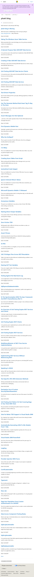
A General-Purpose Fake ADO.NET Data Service (16, 50)
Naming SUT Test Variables (9, 265)
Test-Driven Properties (8, 92)
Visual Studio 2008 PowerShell (10, 437)
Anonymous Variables (8, 201)
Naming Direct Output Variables (11, 212)
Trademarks (22, 573)
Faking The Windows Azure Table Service (14, 39)
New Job (4, 491)
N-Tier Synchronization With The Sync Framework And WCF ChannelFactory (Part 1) (17, 298)
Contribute (22, 571)
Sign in (31, 1)
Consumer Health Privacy (6, 573)
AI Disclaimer (3, 571)
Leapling (3, 448)
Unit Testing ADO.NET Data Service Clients (14, 71)
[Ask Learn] (29, 15)
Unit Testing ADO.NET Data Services (12, 82)
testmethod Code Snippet (9, 169)
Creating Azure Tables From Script (12, 158)
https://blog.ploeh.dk (5, 33)
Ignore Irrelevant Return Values (11, 180)
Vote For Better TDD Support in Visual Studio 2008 (17, 414)
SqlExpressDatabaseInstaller (10, 286)
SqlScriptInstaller (6, 535)
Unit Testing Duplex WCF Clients (11, 322)
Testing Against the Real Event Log (12, 276)
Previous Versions (11, 571)
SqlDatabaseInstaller (7, 546)
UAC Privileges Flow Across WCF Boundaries (15, 254)
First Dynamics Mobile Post (9, 126)
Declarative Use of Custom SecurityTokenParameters (9, 390)
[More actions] (32, 15)
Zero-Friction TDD (7, 222)
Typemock (4, 480)
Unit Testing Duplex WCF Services (12, 332)
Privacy (27, 571)
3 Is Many (4, 148)
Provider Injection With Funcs (10, 459)
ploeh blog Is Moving (7, 28)
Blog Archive (7, 14)
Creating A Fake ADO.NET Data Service (13, 60)
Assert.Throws (5, 233)
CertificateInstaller (7, 469)
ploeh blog (14, 14)
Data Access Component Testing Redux (13, 514)
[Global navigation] (1, 2)
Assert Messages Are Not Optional (12, 116)
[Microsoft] (17, 2)
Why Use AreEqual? (7, 137)
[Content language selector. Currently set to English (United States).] (7, 566)
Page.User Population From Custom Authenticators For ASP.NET (12, 502)
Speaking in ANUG (7, 368)
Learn (2, 14)
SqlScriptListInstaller (7, 524)
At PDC (3, 244)
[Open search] (28, 2)
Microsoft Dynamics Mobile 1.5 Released (14, 190)
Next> (2, 556)
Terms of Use (15, 573)
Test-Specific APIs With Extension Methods (14, 379)
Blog (17, 571)
